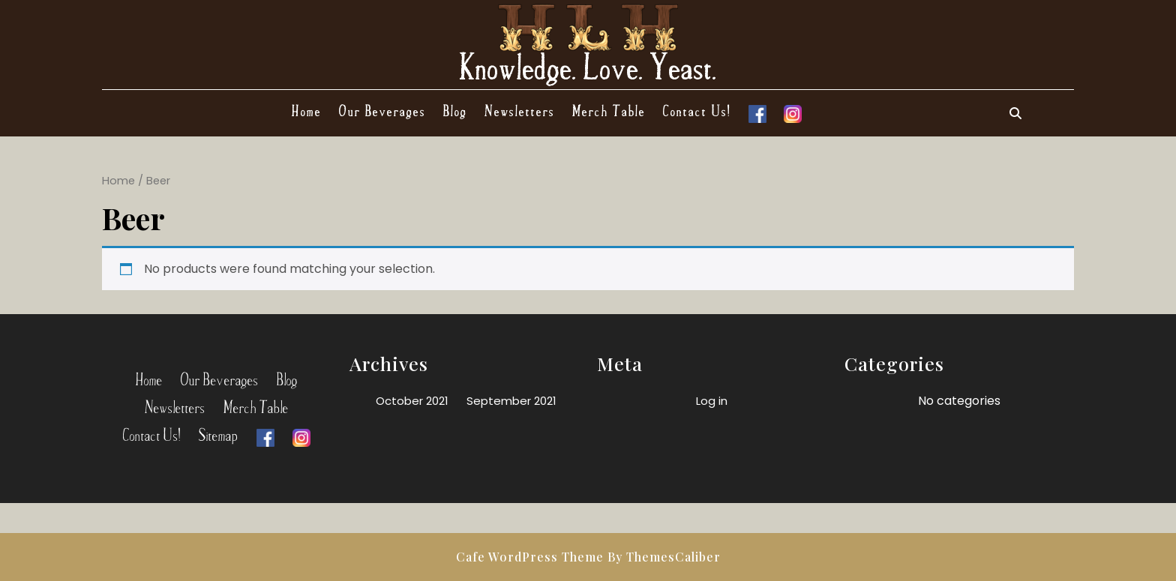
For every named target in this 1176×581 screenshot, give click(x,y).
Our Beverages (382, 110)
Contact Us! (697, 110)
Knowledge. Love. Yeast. (588, 65)
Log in (712, 401)
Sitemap (218, 433)
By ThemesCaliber (664, 557)
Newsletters (519, 110)
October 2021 (412, 401)
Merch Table (609, 110)
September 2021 (511, 401)
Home (307, 110)
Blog (455, 110)
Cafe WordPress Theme (530, 557)
